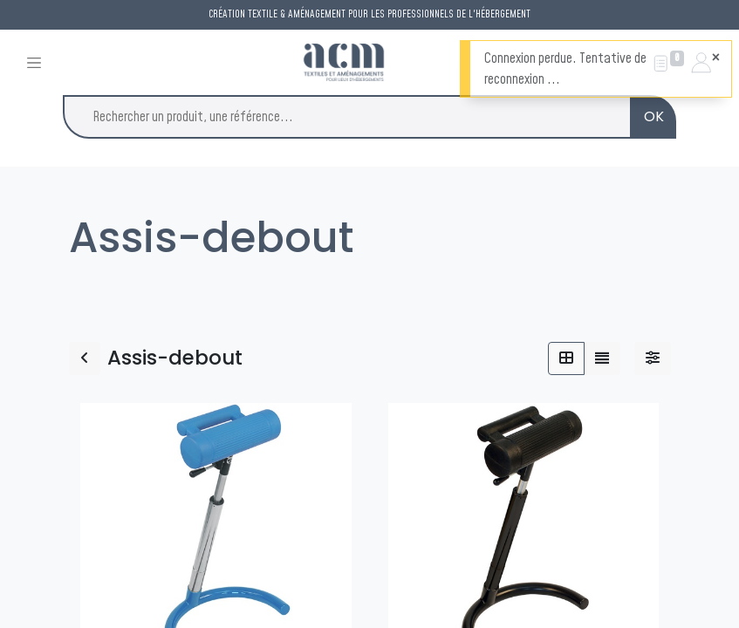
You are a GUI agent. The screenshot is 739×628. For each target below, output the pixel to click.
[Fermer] (716, 57)
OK (654, 116)
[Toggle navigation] (34, 62)
